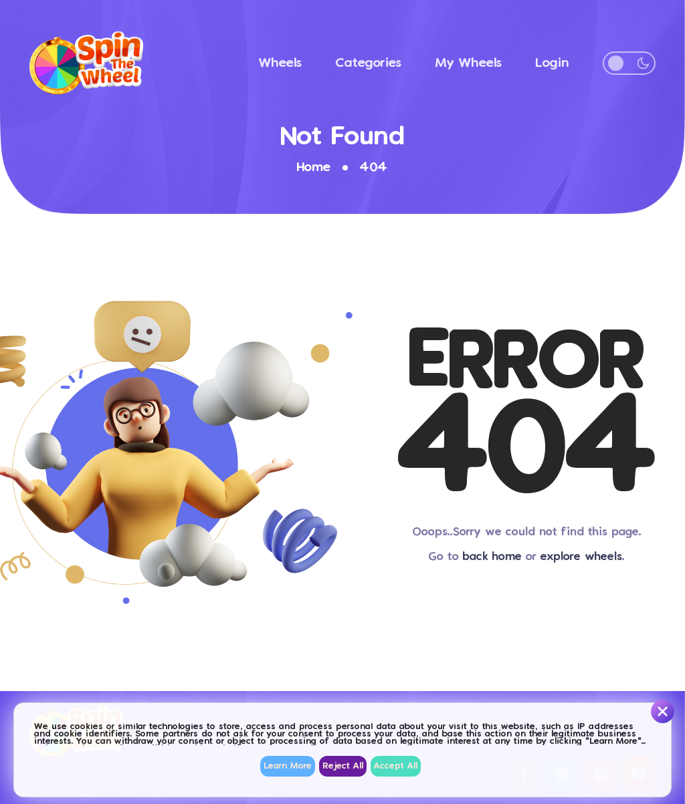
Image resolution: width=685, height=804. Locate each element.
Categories (368, 63)
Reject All (342, 766)
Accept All (395, 766)
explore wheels (581, 557)
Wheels (280, 63)
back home (492, 557)
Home (313, 167)
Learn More (288, 766)
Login (552, 63)
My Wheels (468, 63)
